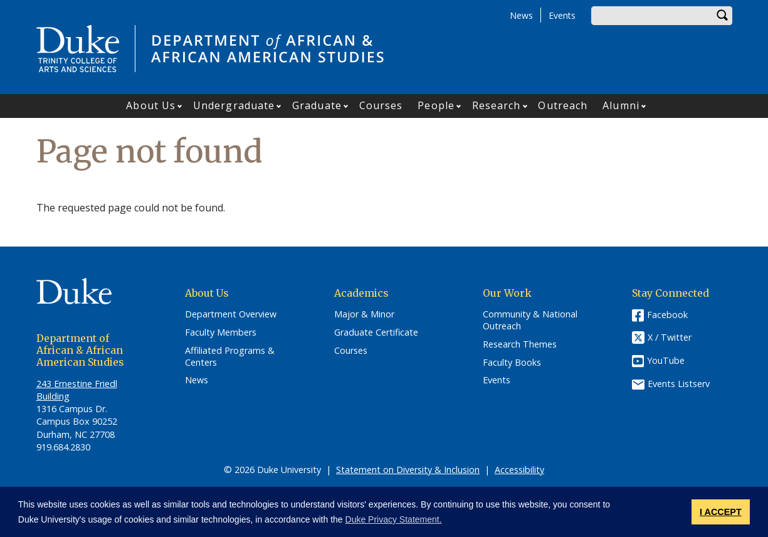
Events (562, 15)
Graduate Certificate (376, 332)
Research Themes (520, 344)
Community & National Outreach (530, 320)
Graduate (317, 105)
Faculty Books (512, 362)
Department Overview (230, 314)
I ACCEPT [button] (721, 512)
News (521, 15)
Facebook (667, 315)
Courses (381, 105)
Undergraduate (234, 105)
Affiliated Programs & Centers (230, 356)
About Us (151, 105)
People (436, 105)
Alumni (620, 105)
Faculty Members (220, 332)
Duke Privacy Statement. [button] (393, 519)
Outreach (562, 105)
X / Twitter (670, 338)
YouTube (666, 360)
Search (722, 15)
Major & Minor (364, 314)
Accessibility (519, 470)
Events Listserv (679, 384)
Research (496, 105)
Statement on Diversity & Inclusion (408, 470)
